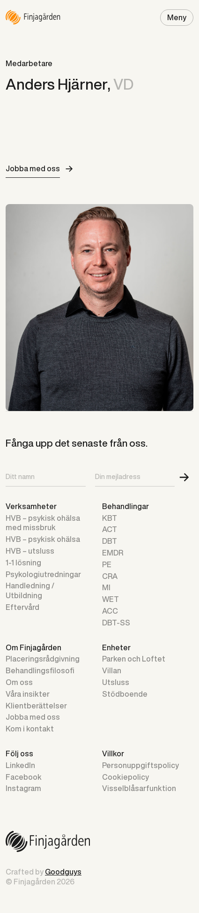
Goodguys (63, 871)
